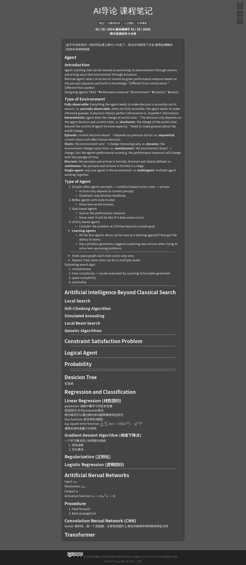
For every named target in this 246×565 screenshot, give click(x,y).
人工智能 (128, 23)
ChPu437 (109, 561)
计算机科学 (113, 23)
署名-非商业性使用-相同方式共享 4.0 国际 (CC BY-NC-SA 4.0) (128, 556)
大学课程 (142, 23)
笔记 (101, 23)
